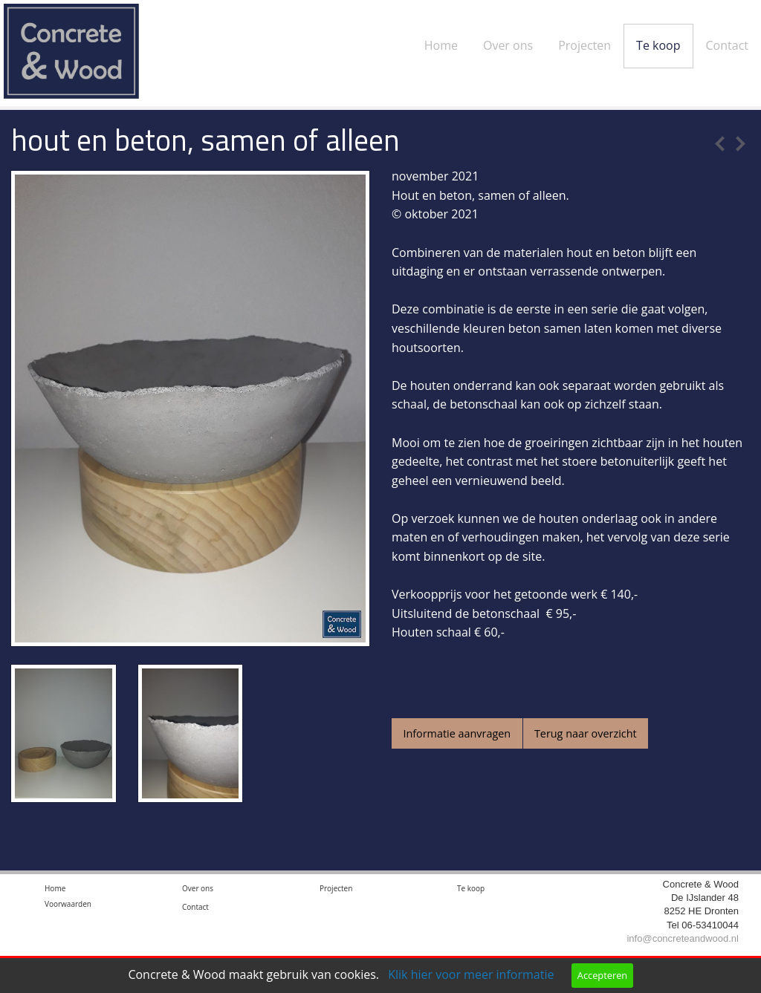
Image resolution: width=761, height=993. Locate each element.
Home (441, 45)
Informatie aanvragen (457, 733)
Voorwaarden (68, 907)
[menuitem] (441, 34)
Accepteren (602, 975)
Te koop (658, 45)
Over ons (508, 45)
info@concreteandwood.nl (682, 942)
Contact (727, 45)
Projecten (584, 45)
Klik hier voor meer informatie (471, 974)
